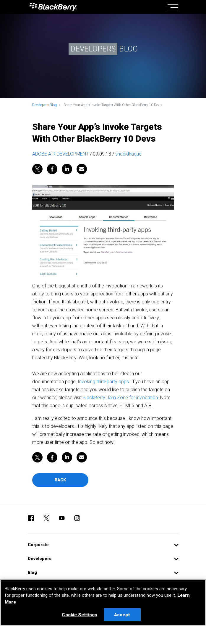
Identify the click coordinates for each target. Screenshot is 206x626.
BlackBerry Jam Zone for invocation (120, 397)
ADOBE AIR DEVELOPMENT (60, 154)
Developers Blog (44, 105)
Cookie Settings (79, 614)
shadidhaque (128, 154)
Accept (122, 614)
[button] (103, 544)
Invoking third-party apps (103, 381)
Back (60, 480)
